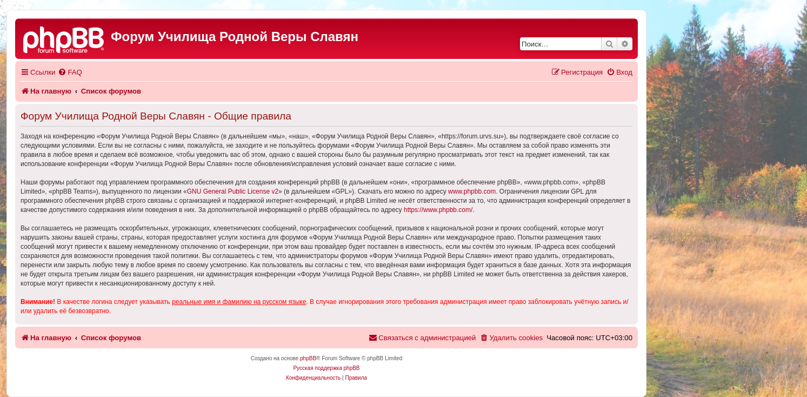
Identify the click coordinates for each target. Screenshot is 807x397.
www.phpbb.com (472, 191)
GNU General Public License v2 (232, 191)
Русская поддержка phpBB (326, 368)
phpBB (308, 358)
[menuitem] (70, 72)
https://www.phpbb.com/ (438, 210)
